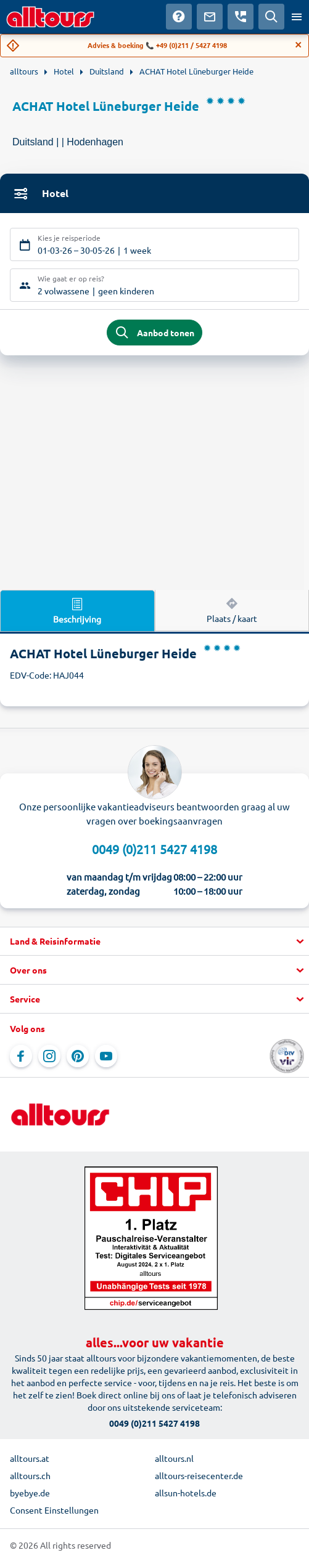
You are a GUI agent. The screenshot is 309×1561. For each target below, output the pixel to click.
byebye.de (30, 1492)
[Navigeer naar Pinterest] (78, 1056)
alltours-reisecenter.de (199, 1475)
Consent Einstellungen (54, 1509)
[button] (154, 941)
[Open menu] (296, 16)
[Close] (298, 45)
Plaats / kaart (232, 609)
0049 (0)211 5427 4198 (154, 849)
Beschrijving (77, 610)
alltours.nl (174, 1458)
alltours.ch (30, 1475)
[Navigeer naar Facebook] (21, 1056)
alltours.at (29, 1458)
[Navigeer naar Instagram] (49, 1056)
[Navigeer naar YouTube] (106, 1056)
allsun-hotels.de (185, 1492)
